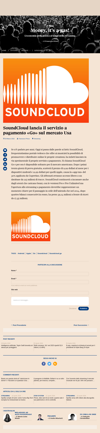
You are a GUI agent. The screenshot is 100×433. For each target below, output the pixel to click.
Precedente (18, 325)
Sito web (14, 289)
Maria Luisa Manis (21, 417)
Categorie (38, 50)
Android (21, 253)
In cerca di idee (88, 414)
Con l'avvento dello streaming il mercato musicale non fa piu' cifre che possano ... (80, 379)
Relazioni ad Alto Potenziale (23, 413)
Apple (28, 253)
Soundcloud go (55, 253)
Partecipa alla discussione (50, 265)
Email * (13, 278)
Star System (39, 395)
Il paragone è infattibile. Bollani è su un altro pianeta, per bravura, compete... (49, 379)
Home (4, 50)
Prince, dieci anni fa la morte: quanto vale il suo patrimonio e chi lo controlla (49, 399)
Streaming (37, 138)
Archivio (24, 50)
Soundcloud (42, 253)
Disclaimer (72, 308)
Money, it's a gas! (50, 30)
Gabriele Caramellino (85, 417)
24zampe (51, 416)
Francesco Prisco (51, 41)
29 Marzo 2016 (8, 138)
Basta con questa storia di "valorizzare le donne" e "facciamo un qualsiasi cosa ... (15, 379)
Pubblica (83, 308)
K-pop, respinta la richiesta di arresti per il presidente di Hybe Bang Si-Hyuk (80, 346)
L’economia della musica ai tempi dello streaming (50, 35)
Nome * (14, 270)
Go (34, 253)
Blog (50, 25)
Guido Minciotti (56, 418)
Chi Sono (13, 50)
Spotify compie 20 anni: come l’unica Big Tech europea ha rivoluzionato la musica (17, 399)
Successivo (81, 325)
